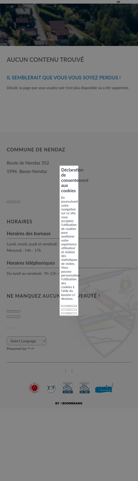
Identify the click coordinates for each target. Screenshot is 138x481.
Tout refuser (69, 254)
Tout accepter (69, 245)
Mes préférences (69, 264)
